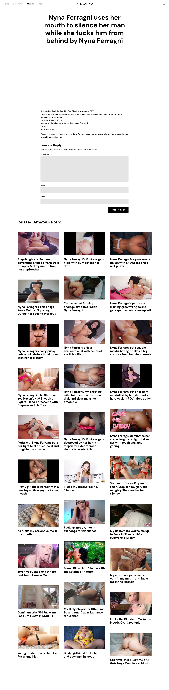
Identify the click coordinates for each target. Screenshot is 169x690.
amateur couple (66, 114)
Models (30, 4)
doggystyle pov (110, 114)
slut (51, 117)
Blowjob (75, 111)
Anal (54, 111)
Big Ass (60, 111)
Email (43, 197)
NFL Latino (84, 3)
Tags (40, 4)
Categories (18, 4)
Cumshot (84, 111)
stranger (58, 117)
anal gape (97, 114)
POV (92, 111)
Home (6, 4)
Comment (45, 155)
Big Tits (67, 111)
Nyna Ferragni (81, 123)
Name (43, 186)
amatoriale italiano (83, 114)
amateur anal (52, 114)
